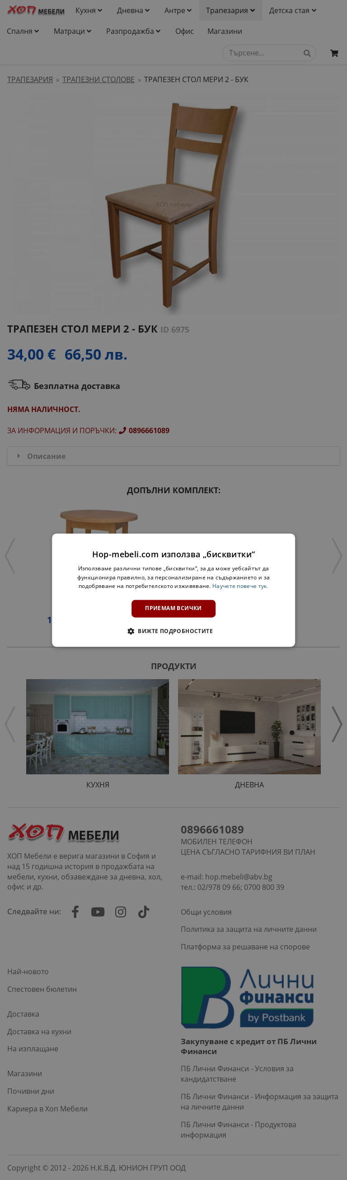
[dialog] (173, 590)
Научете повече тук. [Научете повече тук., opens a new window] (240, 586)
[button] (173, 630)
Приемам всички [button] (173, 608)
